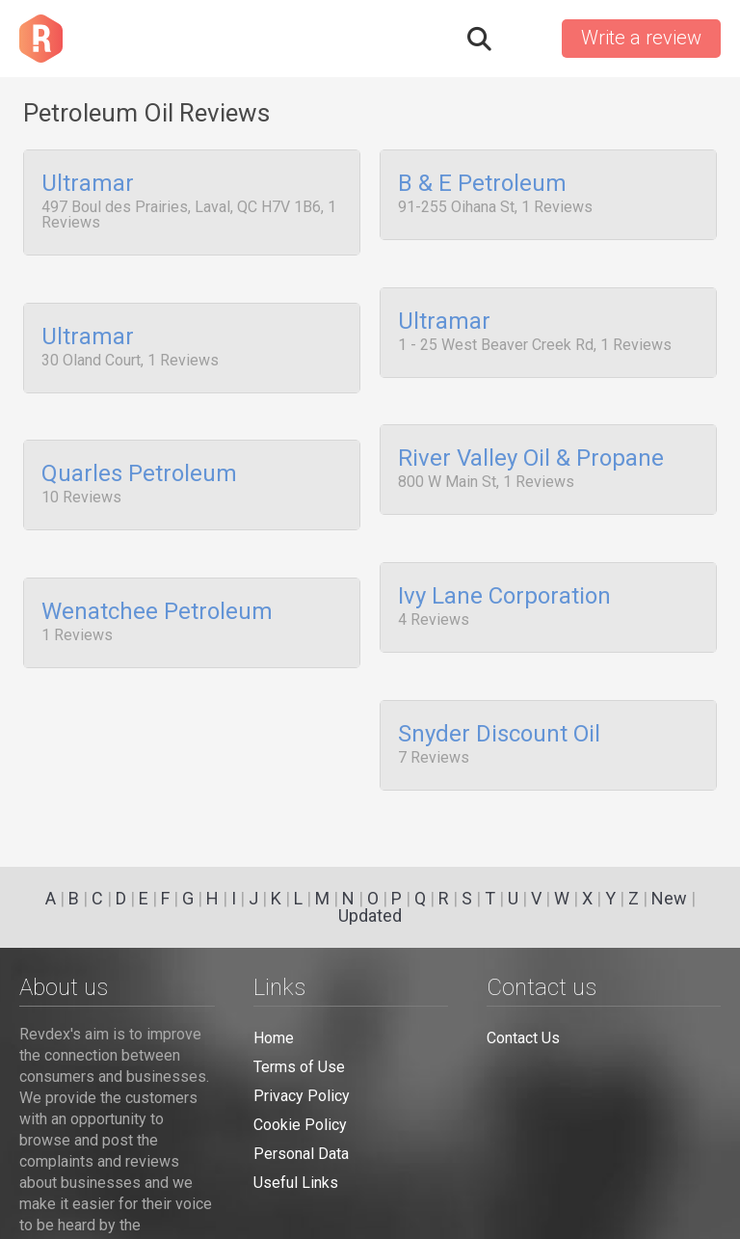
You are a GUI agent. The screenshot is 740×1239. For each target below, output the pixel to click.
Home (273, 1038)
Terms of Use (299, 1067)
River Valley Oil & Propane (531, 446)
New (669, 898)
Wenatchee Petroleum (157, 592)
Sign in (525, 38)
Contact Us (523, 1038)
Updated (370, 915)
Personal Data (301, 1154)
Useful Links (295, 1182)
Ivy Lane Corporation (504, 576)
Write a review (641, 37)
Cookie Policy (300, 1125)
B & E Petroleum (482, 184)
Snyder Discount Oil (499, 707)
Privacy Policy (301, 1096)
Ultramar (87, 184)
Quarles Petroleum (139, 461)
